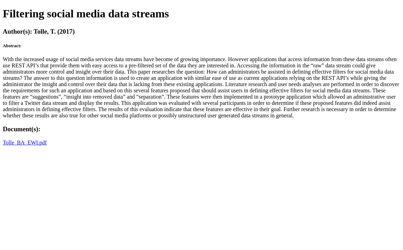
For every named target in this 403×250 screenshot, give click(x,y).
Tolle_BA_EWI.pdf (25, 142)
